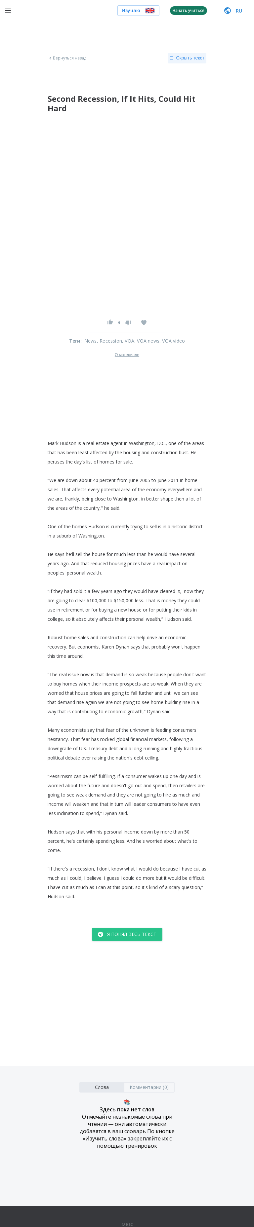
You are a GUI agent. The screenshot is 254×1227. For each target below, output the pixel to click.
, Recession (109, 341)
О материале (127, 355)
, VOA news (146, 341)
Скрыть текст (187, 58)
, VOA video (172, 341)
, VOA (128, 341)
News (90, 341)
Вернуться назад (67, 58)
